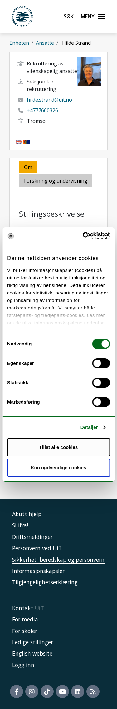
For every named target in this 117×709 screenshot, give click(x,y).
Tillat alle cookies (58, 447)
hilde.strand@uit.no (49, 99)
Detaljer (89, 427)
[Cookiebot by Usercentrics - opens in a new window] (83, 236)
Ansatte (45, 42)
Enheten (19, 42)
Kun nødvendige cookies (58, 467)
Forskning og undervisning (55, 180)
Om (28, 167)
